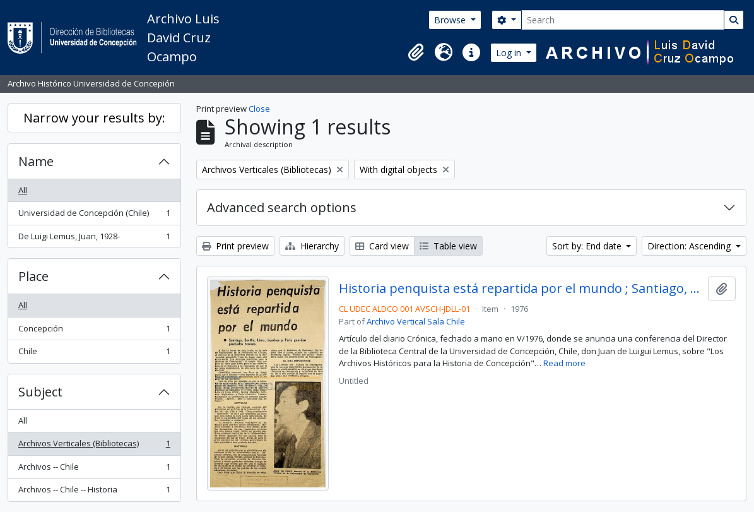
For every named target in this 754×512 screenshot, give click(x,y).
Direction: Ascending (690, 246)
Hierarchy (312, 246)
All (22, 190)
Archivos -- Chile (94, 469)
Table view (448, 246)
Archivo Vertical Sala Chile (416, 321)
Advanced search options (281, 207)
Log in (510, 53)
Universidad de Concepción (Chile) (94, 215)
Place (33, 276)
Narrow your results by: (94, 117)
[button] (416, 52)
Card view (382, 246)
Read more (564, 363)
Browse (451, 20)
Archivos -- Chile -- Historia (94, 492)
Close (259, 108)
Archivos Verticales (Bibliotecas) (94, 446)
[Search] (622, 20)
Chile (94, 353)
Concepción (94, 331)
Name (36, 161)
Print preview (235, 246)
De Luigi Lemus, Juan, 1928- (94, 238)
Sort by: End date (588, 246)
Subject (40, 391)
